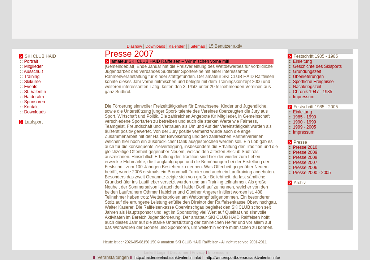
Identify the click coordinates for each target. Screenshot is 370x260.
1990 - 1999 (304, 122)
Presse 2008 (305, 157)
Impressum (303, 96)
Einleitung (302, 61)
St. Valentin (35, 91)
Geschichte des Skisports (317, 66)
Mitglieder (33, 66)
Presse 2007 (305, 162)
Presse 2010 (305, 147)
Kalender (177, 46)
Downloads (155, 46)
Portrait (31, 61)
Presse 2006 (305, 167)
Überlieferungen (308, 76)
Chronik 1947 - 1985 (312, 91)
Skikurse (32, 81)
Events (31, 86)
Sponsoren (34, 101)
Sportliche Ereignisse (313, 81)
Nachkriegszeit (307, 86)
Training (31, 76)
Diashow (134, 46)
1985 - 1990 (304, 117)
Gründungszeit (307, 71)
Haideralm (34, 96)
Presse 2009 (305, 152)
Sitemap (197, 46)
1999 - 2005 (304, 127)
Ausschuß (33, 71)
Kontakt (31, 106)
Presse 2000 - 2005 (312, 172)
